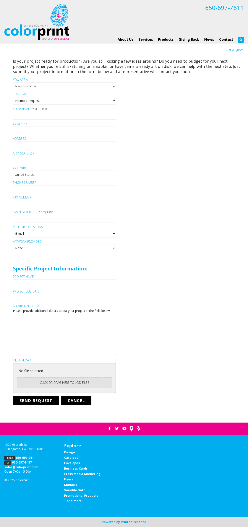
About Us (125, 39)
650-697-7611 (224, 7)
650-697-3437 (22, 462)
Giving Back (189, 39)
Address (19, 139)
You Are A (20, 80)
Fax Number (22, 197)
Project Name (23, 277)
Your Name (22, 109)
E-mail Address (25, 212)
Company (20, 124)
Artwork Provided (27, 241)
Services (146, 39)
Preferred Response (29, 227)
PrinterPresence (133, 522)
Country (19, 168)
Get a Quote (235, 50)
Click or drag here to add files (64, 383)
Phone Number (24, 183)
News (209, 39)
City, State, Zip (23, 153)
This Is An (20, 94)
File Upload (22, 360)
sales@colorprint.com (21, 467)
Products (165, 39)
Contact (226, 39)
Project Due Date (26, 291)
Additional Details (27, 306)
